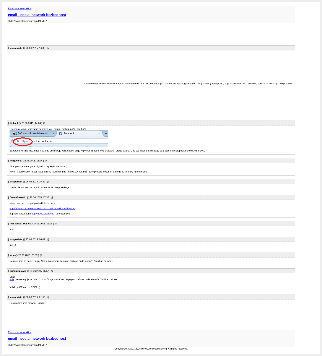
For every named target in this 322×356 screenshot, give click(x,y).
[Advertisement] (86, 35)
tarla (12, 279)
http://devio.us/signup (43, 213)
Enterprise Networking (19, 8)
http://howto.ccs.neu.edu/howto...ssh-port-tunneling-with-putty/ (42, 208)
